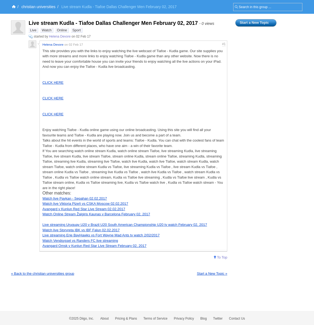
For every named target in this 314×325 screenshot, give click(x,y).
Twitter (218, 318)
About (104, 318)
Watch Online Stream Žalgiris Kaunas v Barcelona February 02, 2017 (96, 214)
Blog (203, 318)
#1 (224, 44)
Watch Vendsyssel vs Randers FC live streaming (80, 241)
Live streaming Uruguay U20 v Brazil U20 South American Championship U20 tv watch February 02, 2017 (124, 225)
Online (62, 30)
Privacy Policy (184, 318)
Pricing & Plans (126, 318)
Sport (76, 30)
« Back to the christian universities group (42, 274)
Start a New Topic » (212, 274)
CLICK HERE (53, 83)
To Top (220, 257)
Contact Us (237, 318)
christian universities (38, 7)
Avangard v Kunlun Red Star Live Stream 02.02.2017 (83, 209)
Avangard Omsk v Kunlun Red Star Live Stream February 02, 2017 (94, 246)
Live (33, 30)
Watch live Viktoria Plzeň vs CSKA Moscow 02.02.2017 (85, 204)
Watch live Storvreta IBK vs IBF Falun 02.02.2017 (81, 230)
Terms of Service (155, 318)
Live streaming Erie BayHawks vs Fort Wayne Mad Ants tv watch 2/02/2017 (101, 235)
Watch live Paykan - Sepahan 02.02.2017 (74, 198)
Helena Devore (60, 36)
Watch (46, 30)
